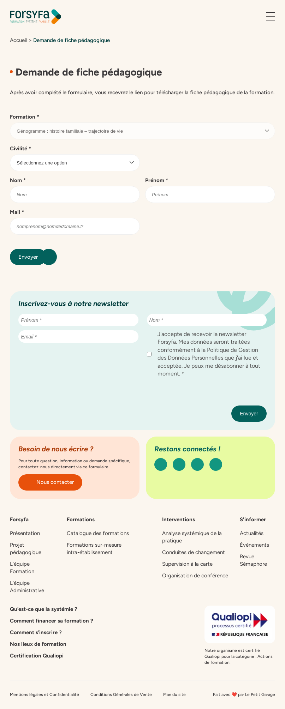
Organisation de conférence (195, 575)
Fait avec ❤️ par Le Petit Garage (244, 694)
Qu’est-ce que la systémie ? (43, 609)
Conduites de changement (193, 552)
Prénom (156, 180)
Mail (17, 212)
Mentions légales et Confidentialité (44, 694)
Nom (18, 180)
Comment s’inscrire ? (36, 632)
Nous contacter (50, 482)
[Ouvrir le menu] (270, 16)
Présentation (25, 533)
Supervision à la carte (187, 564)
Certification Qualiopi (37, 656)
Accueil (18, 40)
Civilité (20, 148)
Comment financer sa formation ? (51, 621)
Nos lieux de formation (38, 644)
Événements (254, 545)
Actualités (251, 533)
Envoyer (32, 257)
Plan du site (174, 694)
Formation (24, 117)
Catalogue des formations (98, 533)
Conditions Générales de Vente (121, 694)
